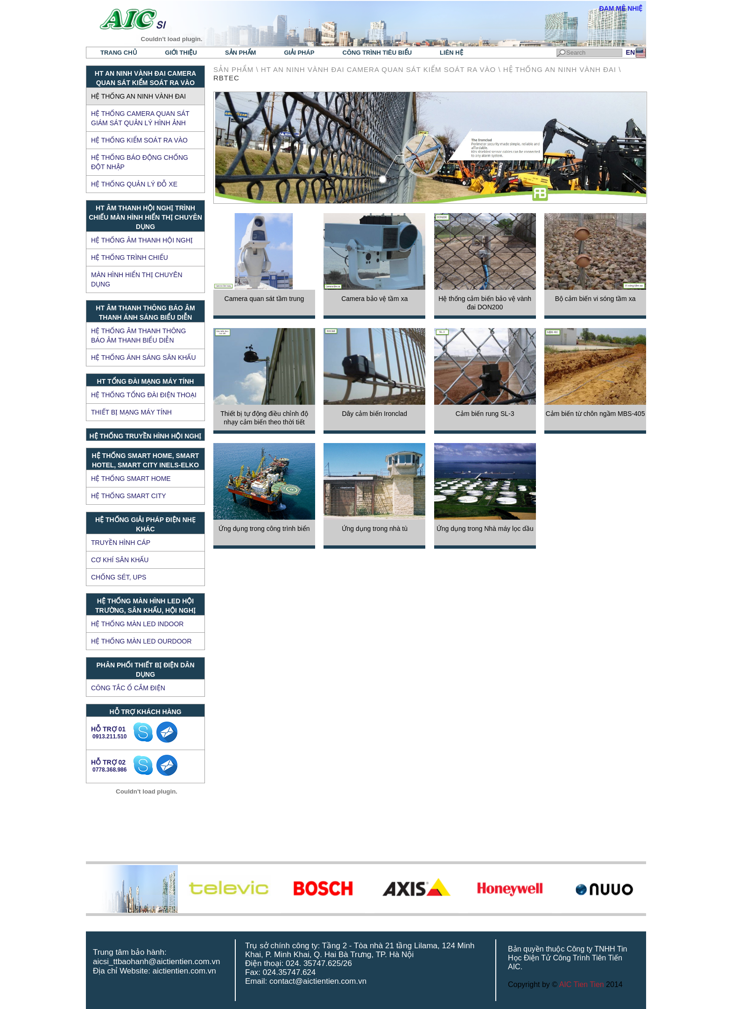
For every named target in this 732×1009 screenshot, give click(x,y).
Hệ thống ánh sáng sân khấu (143, 357)
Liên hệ (451, 52)
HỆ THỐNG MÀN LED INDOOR (137, 624)
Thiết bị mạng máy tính (131, 412)
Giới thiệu (181, 52)
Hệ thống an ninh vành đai (138, 96)
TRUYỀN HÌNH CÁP (120, 542)
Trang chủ (118, 52)
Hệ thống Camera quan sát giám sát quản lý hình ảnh (140, 118)
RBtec (226, 78)
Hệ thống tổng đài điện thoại (144, 395)
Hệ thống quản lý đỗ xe (134, 184)
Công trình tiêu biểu (377, 52)
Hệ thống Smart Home (131, 478)
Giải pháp (299, 52)
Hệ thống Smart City (128, 496)
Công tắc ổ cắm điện (128, 688)
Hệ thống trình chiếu (129, 257)
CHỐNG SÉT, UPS (118, 577)
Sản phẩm (240, 52)
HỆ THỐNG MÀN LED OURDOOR (141, 641)
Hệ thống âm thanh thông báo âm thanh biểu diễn (138, 335)
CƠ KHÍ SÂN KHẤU (119, 560)
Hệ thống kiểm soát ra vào (139, 140)
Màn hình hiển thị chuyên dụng (137, 279)
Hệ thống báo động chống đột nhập (139, 162)
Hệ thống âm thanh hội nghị (142, 240)
